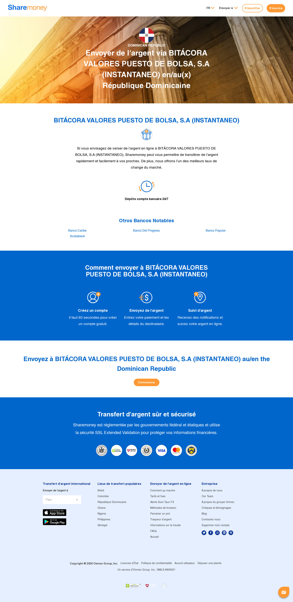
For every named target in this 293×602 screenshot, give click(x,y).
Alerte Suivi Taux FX (162, 502)
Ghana (102, 508)
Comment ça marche (162, 490)
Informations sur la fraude (165, 525)
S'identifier (252, 8)
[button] (228, 8)
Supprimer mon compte (215, 525)
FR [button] (208, 8)
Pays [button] (49, 500)
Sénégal (102, 525)
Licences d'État (129, 563)
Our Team (207, 496)
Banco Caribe (77, 231)
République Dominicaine (112, 502)
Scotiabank (77, 236)
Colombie (103, 496)
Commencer (146, 382)
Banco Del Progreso (146, 231)
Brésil (101, 490)
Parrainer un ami (160, 514)
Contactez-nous (211, 519)
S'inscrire (276, 8)
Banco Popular (216, 231)
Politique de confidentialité (156, 563)
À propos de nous (212, 490)
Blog (204, 514)
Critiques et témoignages (216, 508)
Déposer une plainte (209, 563)
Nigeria (102, 514)
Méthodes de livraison (163, 508)
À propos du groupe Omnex (218, 502)
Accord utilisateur (185, 563)
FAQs (153, 531)
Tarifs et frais (157, 496)
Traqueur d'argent (161, 519)
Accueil (154, 537)
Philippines (104, 519)
